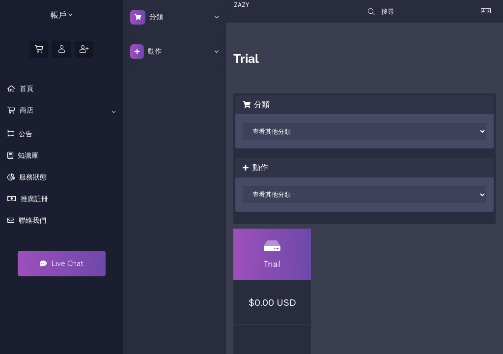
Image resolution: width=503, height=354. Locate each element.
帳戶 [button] (61, 15)
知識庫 (27, 155)
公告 (24, 133)
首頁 (25, 88)
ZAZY (241, 4)
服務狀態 (32, 177)
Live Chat (62, 263)
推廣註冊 (33, 198)
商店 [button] (66, 111)
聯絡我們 (31, 220)
